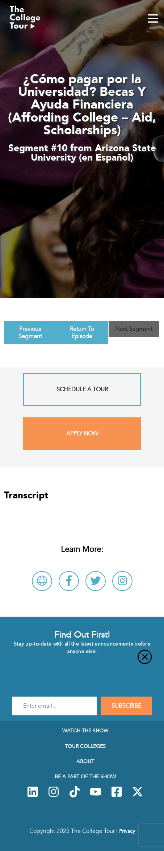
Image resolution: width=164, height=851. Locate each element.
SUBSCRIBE (126, 706)
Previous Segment (30, 332)
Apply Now (82, 433)
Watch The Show (85, 730)
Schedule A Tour (82, 389)
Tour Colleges (85, 746)
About (85, 761)
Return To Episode (82, 332)
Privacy (127, 831)
